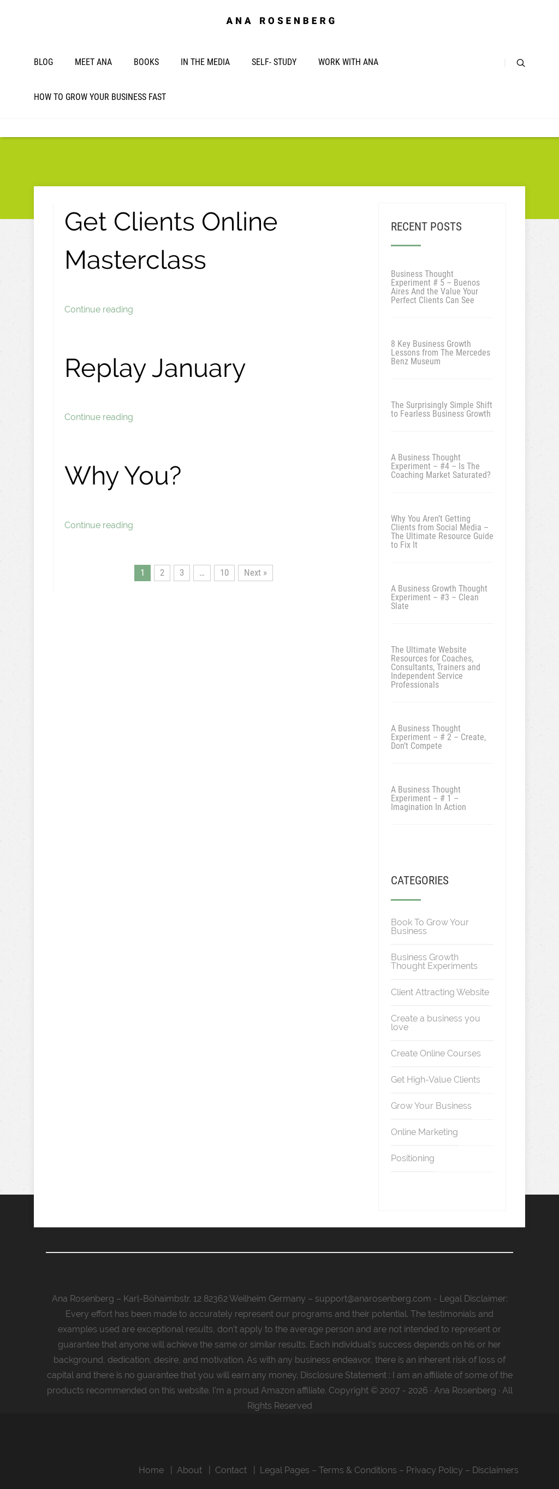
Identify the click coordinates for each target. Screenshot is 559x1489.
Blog (43, 62)
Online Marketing (424, 1132)
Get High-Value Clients (435, 1079)
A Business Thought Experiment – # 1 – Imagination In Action (428, 798)
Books (146, 62)
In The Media (205, 62)
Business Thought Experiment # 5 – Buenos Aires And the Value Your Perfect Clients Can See (435, 287)
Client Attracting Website (440, 992)
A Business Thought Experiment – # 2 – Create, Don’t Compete (438, 737)
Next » (255, 572)
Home (151, 1470)
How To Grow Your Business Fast (100, 97)
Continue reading (98, 309)
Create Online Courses (436, 1053)
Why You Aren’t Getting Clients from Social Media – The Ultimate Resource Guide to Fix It (442, 531)
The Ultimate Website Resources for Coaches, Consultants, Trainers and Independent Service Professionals (435, 667)
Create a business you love (435, 1022)
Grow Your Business (431, 1106)
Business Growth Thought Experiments (434, 961)
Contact (231, 1470)
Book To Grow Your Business (430, 926)
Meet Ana (93, 62)
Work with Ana (348, 62)
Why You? (122, 475)
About (189, 1470)
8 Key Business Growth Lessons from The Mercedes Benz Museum (440, 353)
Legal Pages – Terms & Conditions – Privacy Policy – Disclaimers (389, 1470)
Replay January (155, 368)
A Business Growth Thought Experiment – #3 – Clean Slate (439, 597)
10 (224, 572)
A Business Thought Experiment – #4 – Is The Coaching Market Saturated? (441, 466)
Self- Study (274, 62)
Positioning (413, 1158)
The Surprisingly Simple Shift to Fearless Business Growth (441, 409)
